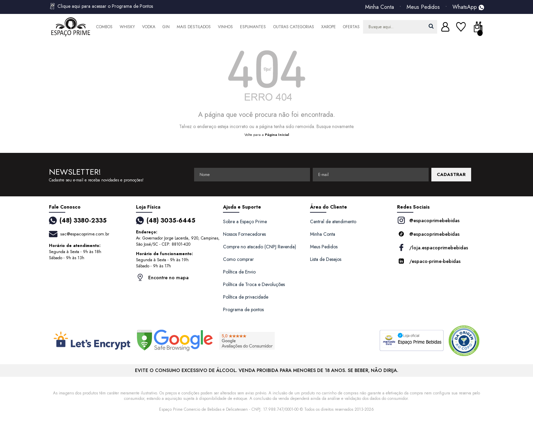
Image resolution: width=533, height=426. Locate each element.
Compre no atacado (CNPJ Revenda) (259, 246)
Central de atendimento (333, 221)
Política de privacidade (245, 297)
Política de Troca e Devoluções (254, 284)
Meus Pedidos (423, 7)
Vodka (148, 27)
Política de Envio (239, 271)
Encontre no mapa (162, 277)
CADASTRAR (451, 174)
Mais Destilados (194, 27)
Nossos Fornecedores (244, 234)
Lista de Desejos (325, 259)
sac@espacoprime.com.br (84, 234)
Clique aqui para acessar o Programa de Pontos (101, 6)
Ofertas (351, 27)
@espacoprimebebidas (428, 220)
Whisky (127, 27)
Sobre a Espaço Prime (245, 221)
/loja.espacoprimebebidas (432, 247)
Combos (104, 27)
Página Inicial (277, 134)
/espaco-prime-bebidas (429, 261)
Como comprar (238, 259)
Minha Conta (379, 7)
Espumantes (253, 27)
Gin (166, 27)
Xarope (328, 27)
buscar (431, 26)
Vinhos (225, 27)
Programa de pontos (243, 309)
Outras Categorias (293, 27)
